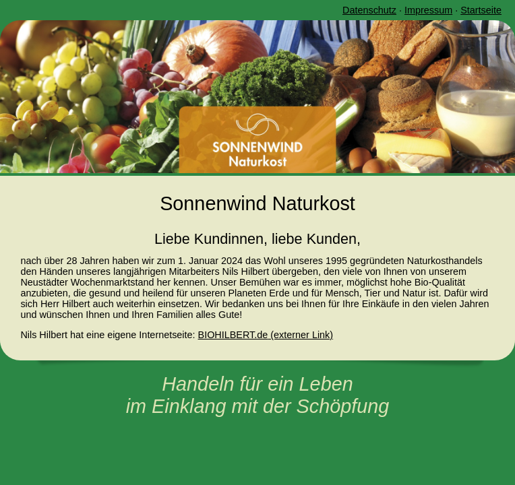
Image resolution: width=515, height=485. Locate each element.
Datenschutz (369, 10)
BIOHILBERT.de (233, 334)
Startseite (481, 10)
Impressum (428, 10)
